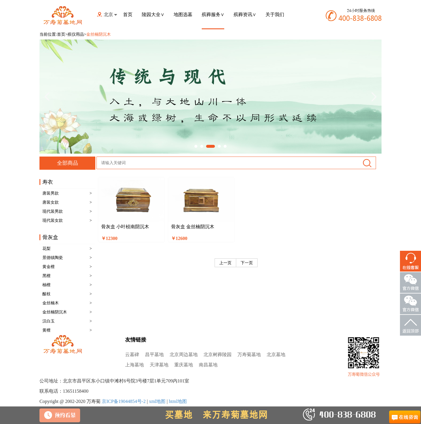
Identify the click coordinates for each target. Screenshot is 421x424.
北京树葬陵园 (217, 354)
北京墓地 (276, 354)
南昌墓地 (208, 364)
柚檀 (46, 285)
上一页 (225, 263)
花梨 (46, 248)
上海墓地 (134, 364)
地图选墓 (183, 14)
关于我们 (274, 14)
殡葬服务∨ (213, 14)
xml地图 (157, 401)
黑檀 (46, 276)
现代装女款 (52, 220)
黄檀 (46, 330)
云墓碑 (132, 354)
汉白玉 (48, 321)
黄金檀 (48, 267)
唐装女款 (50, 202)
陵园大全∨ (153, 14)
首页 (127, 14)
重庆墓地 (183, 364)
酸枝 (46, 294)
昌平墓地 (154, 354)
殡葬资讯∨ (245, 14)
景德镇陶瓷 (52, 257)
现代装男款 (52, 211)
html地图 (178, 401)
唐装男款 (50, 193)
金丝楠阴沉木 (54, 312)
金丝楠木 (50, 303)
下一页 (247, 263)
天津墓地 (159, 364)
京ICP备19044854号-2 (124, 401)
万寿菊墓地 (249, 354)
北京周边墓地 (184, 354)
